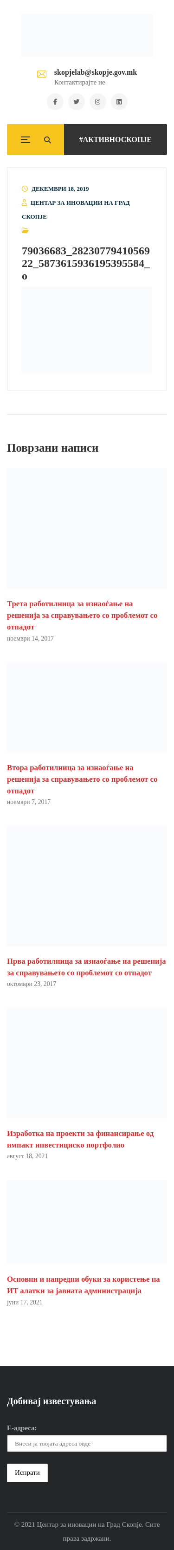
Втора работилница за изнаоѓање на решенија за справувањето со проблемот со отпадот (82, 779)
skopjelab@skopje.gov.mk (95, 72)
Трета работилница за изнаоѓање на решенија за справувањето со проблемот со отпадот (82, 615)
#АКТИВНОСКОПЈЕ (115, 139)
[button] (87, 330)
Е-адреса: (22, 1428)
